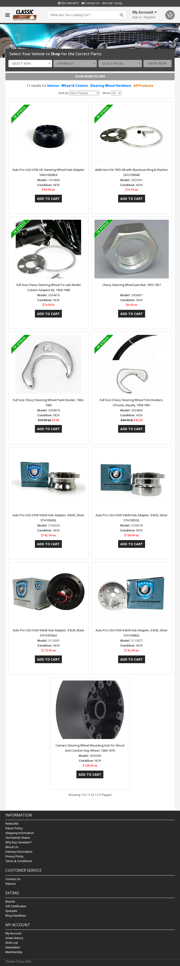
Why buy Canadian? (18, 842)
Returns (10, 884)
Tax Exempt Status (17, 838)
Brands (10, 901)
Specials (11, 911)
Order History (14, 938)
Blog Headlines (15, 915)
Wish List (11, 942)
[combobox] (30, 63)
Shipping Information (19, 833)
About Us (11, 847)
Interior (53, 86)
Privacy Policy (14, 856)
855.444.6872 (68, 3)
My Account (13, 933)
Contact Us (91, 3)
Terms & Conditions (18, 861)
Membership (13, 952)
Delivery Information (18, 852)
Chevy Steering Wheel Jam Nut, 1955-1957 (131, 285)
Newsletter (12, 947)
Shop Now (157, 63)
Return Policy (14, 828)
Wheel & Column (74, 86)
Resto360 (11, 824)
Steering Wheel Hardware (110, 86)
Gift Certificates (15, 906)
